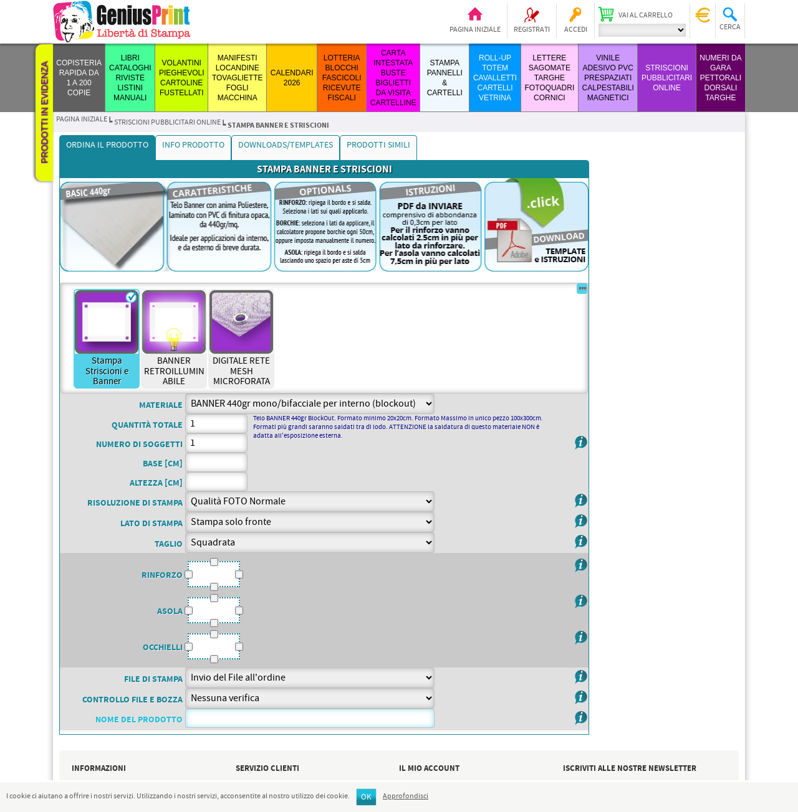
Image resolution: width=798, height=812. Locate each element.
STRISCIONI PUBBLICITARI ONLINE (667, 78)
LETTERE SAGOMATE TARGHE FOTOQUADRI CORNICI (549, 78)
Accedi (575, 30)
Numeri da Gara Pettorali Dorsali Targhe (720, 78)
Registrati (532, 30)
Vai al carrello (645, 16)
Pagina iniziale (475, 30)
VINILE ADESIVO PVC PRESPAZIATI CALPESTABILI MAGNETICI (608, 78)
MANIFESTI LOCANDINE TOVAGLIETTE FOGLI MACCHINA (237, 78)
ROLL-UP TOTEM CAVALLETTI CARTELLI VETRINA (495, 78)
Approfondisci (405, 796)
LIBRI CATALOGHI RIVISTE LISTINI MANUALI (130, 78)
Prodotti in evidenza (44, 113)
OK (366, 797)
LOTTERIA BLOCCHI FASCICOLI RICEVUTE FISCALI (342, 78)
